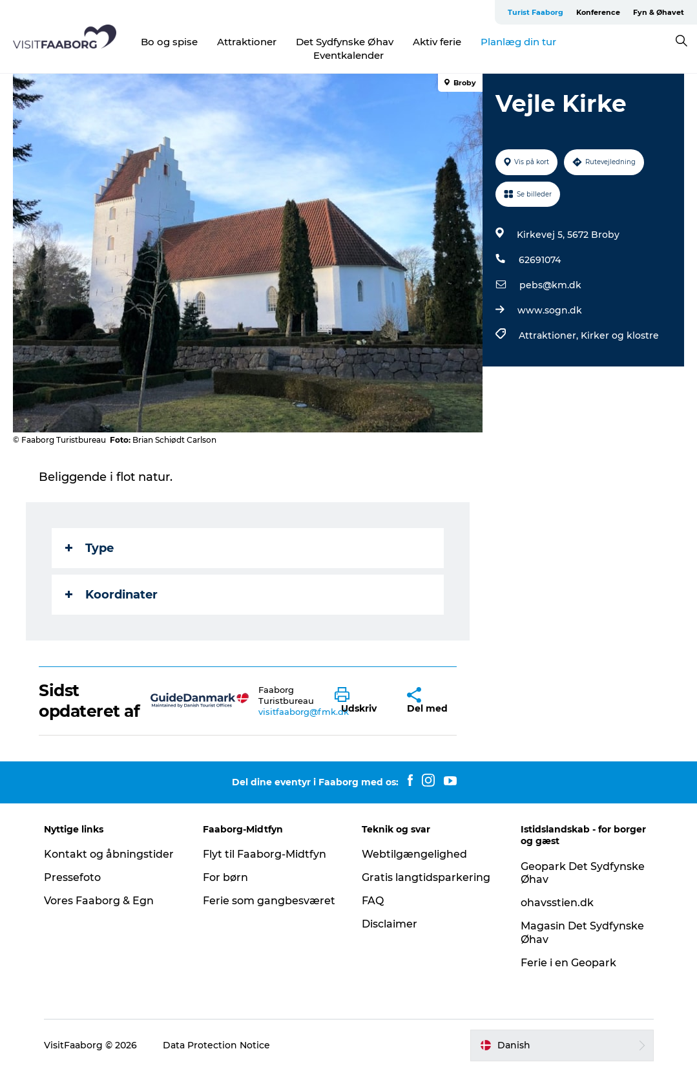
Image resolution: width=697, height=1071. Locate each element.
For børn (225, 877)
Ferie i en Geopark (568, 963)
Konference (598, 12)
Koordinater (111, 595)
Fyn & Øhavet (658, 12)
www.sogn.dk (549, 310)
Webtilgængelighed (414, 854)
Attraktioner (246, 42)
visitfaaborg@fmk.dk (303, 711)
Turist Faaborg (535, 12)
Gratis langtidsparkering (426, 877)
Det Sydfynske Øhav (344, 42)
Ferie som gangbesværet (269, 901)
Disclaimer (389, 924)
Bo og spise (169, 42)
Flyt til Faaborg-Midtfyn (264, 854)
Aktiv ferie (437, 42)
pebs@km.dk (550, 285)
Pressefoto (72, 877)
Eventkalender (348, 55)
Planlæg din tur (518, 42)
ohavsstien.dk (557, 902)
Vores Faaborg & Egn (99, 901)
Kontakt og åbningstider (109, 854)
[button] (361, 700)
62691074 (540, 260)
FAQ (373, 901)
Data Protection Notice (216, 1045)
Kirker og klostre (620, 335)
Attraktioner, (550, 335)
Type (89, 548)
